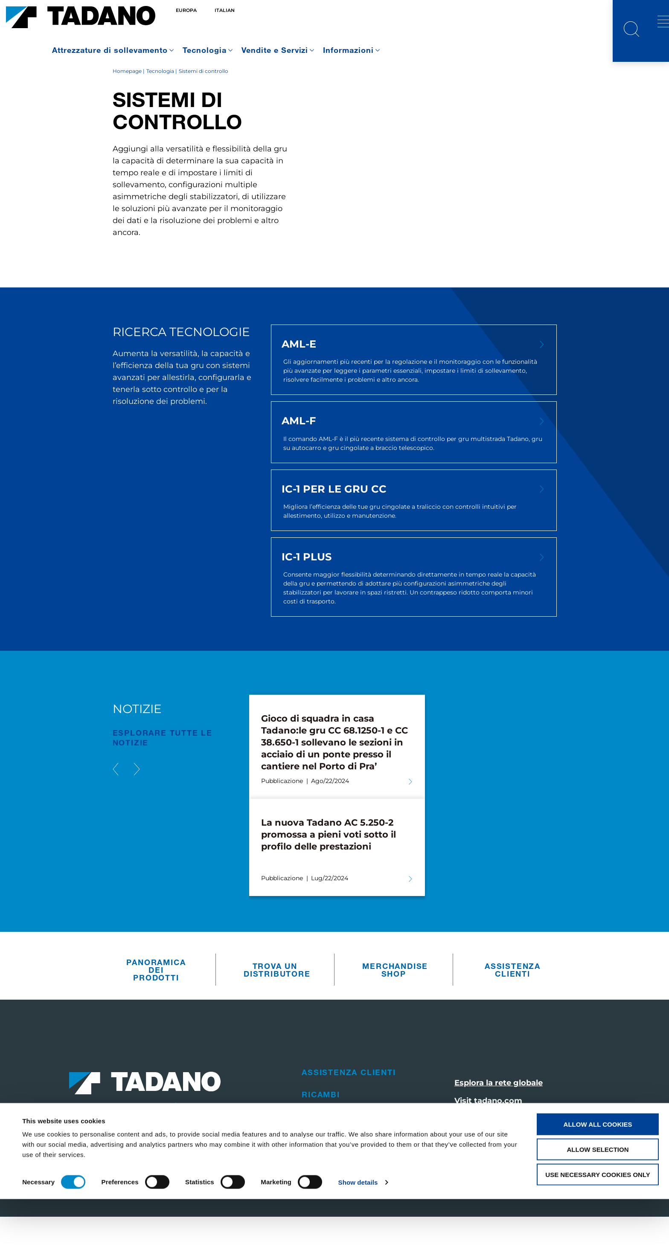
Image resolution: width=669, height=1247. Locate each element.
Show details (358, 1230)
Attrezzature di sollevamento (110, 50)
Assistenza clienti (513, 999)
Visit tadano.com (488, 1131)
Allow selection (598, 1197)
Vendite (321, 1146)
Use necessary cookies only (597, 1222)
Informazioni (348, 50)
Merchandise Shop (395, 999)
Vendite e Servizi (274, 50)
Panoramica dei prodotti (156, 999)
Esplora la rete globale (498, 1113)
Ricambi (321, 1124)
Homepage (127, 101)
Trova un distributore (277, 999)
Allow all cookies (598, 1172)
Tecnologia (205, 50)
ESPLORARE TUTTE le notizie (162, 767)
